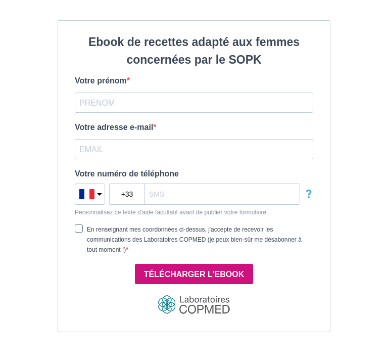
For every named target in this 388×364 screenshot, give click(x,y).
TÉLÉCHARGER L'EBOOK (194, 274)
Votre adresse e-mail (114, 127)
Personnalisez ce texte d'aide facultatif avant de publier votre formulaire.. (172, 212)
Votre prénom (101, 80)
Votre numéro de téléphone (127, 173)
